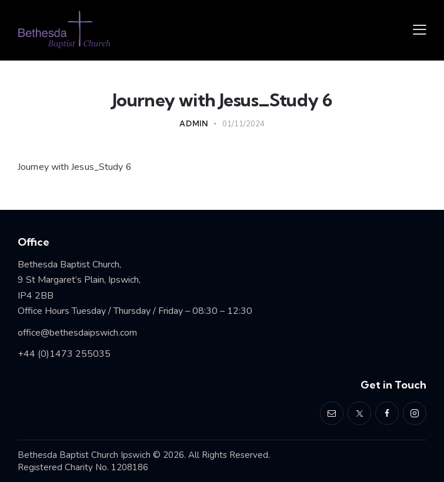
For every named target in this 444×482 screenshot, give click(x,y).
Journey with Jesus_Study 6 (75, 166)
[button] (419, 30)
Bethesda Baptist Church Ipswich (84, 455)
